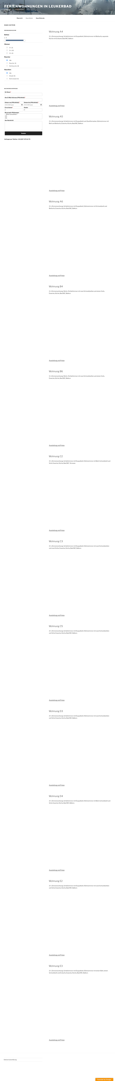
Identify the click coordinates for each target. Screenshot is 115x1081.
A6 (23, 118)
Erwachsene (9, 107)
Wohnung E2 (56, 881)
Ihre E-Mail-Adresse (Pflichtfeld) (15, 97)
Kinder (26, 107)
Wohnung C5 (56, 626)
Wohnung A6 (56, 201)
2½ (11, 50)
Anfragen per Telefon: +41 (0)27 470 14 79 (17, 139)
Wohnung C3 (56, 541)
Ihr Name (8, 92)
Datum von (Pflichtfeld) (12, 102)
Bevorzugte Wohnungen (12, 112)
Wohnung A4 (56, 31)
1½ (11, 48)
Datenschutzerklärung (10, 1059)
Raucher (12, 63)
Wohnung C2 (56, 456)
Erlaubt (12, 76)
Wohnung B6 (56, 371)
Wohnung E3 (56, 966)
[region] (80, 72)
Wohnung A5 (56, 116)
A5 (23, 116)
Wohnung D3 (56, 711)
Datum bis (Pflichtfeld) (31, 102)
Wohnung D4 (56, 796)
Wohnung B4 (56, 286)
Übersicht (20, 18)
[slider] (5, 40)
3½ (11, 53)
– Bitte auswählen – (23, 114)
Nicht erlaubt (14, 79)
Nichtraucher (14, 66)
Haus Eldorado (40, 18)
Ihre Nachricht (9, 120)
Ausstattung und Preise (57, 106)
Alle (10, 60)
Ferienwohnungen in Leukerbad (38, 6)
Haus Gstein (29, 18)
